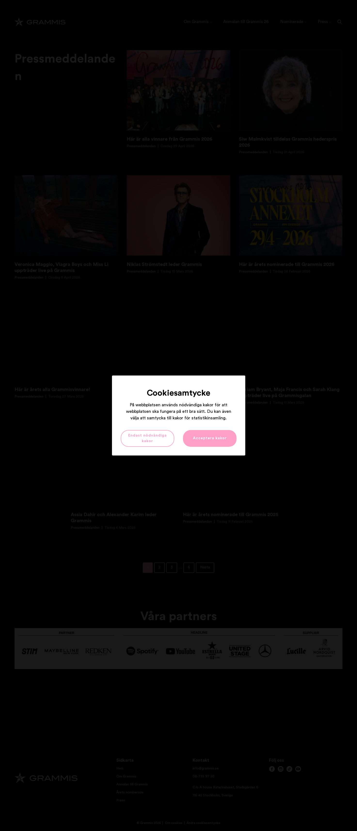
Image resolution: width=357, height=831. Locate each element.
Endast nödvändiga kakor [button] (147, 438)
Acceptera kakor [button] (210, 438)
